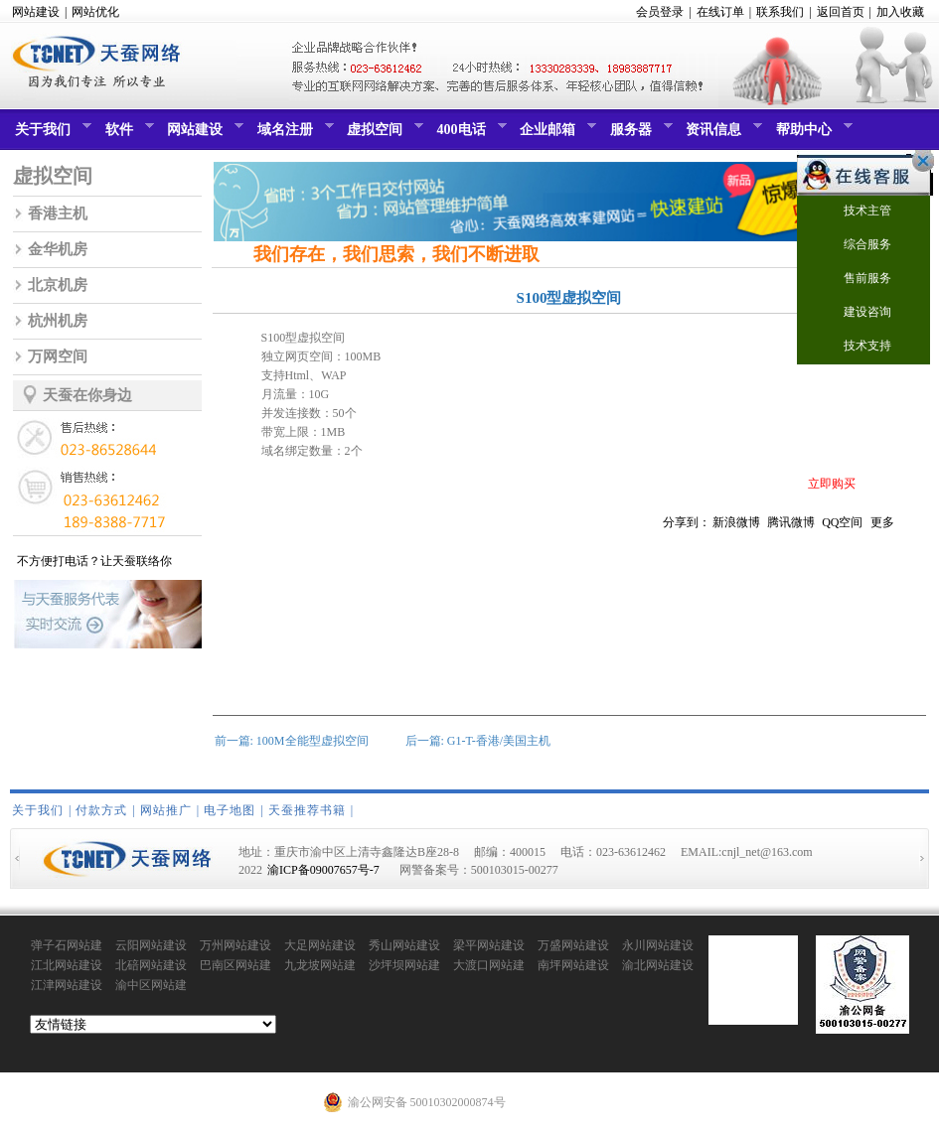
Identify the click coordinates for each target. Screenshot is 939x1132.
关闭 (918, 161)
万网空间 (57, 356)
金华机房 (57, 249)
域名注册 (293, 134)
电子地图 (229, 810)
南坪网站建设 (573, 965)
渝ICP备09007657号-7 (323, 870)
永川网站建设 (658, 945)
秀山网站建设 (404, 945)
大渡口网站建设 (489, 966)
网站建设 (36, 12)
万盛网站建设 (573, 945)
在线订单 (720, 12)
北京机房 (57, 285)
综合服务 (855, 245)
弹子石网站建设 (66, 946)
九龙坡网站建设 (320, 966)
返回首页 (840, 12)
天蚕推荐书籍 (307, 810)
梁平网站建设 (489, 945)
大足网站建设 (320, 945)
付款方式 (101, 810)
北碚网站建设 (151, 965)
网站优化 (95, 12)
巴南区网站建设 (235, 966)
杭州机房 (57, 321)
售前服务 (855, 279)
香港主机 (57, 213)
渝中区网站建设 (151, 986)
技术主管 (855, 212)
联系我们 (780, 12)
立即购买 (832, 484)
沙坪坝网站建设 (404, 966)
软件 (127, 134)
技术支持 (855, 347)
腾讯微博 (791, 522)
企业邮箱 (555, 134)
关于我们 (50, 134)
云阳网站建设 (151, 945)
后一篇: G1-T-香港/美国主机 (478, 741)
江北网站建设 (66, 965)
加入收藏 (900, 12)
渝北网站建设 (658, 965)
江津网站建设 (66, 985)
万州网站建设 (235, 945)
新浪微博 (736, 522)
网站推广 (166, 810)
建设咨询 (855, 313)
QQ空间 (842, 522)
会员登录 (660, 12)
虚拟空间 (382, 134)
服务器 (639, 134)
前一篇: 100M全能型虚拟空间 (292, 741)
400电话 (469, 134)
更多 (882, 522)
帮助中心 (812, 134)
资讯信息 (721, 134)
